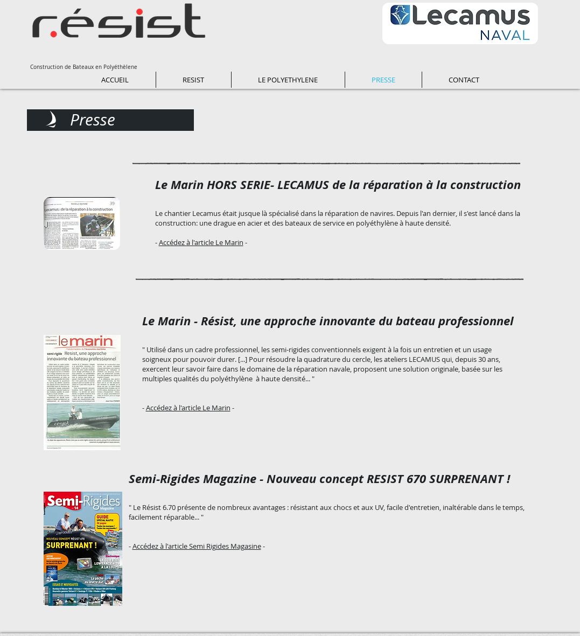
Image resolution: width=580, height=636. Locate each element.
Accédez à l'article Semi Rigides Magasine (196, 546)
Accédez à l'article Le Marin (201, 242)
